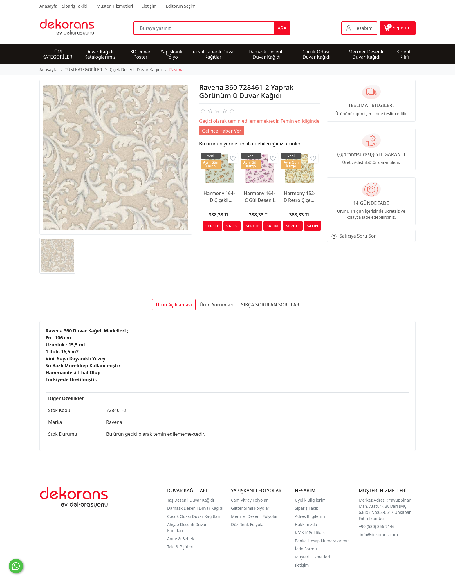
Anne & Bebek (180, 538)
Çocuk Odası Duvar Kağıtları (193, 516)
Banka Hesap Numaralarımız (322, 540)
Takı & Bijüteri (180, 547)
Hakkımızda (306, 524)
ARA (282, 28)
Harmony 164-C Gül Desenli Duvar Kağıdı (259, 197)
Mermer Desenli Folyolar (254, 516)
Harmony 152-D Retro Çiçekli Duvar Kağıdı (300, 197)
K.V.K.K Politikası (311, 532)
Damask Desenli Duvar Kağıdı (195, 508)
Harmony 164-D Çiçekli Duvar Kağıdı (219, 197)
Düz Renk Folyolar (248, 524)
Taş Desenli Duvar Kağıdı (190, 500)
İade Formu (306, 549)
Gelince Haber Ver (221, 131)
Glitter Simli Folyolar (250, 508)
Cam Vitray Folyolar (249, 500)
